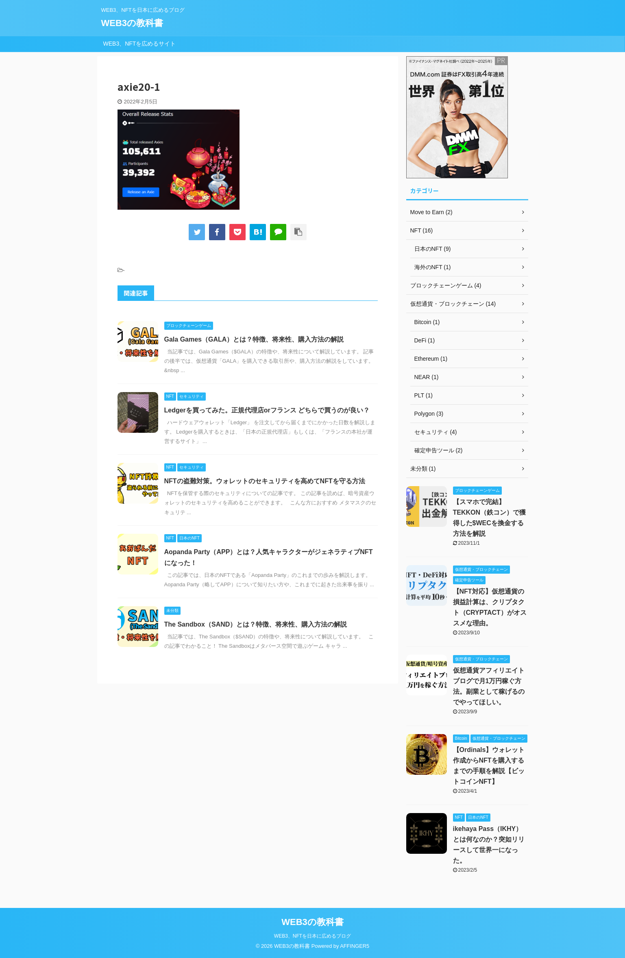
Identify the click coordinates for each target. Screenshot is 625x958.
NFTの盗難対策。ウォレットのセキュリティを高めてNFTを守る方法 (264, 481)
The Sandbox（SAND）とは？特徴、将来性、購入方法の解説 (255, 624)
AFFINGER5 (354, 946)
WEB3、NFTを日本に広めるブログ (312, 936)
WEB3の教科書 (132, 23)
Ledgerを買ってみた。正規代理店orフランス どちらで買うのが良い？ (267, 410)
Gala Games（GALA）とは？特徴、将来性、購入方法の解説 (254, 339)
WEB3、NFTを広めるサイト (139, 43)
